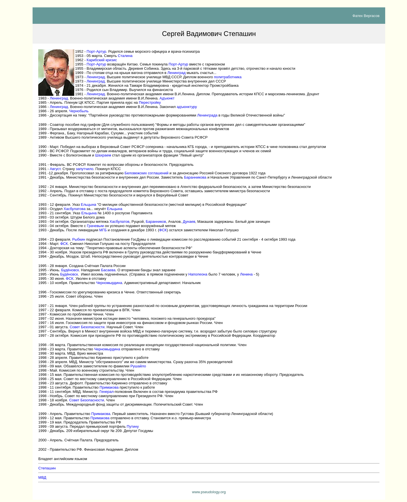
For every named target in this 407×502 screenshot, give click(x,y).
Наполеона (197, 274)
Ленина (246, 274)
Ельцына (88, 204)
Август (55, 169)
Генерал (106, 391)
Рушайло (138, 366)
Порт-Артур (96, 51)
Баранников (156, 221)
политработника (227, 77)
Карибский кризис (102, 60)
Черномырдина (109, 283)
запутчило (84, 169)
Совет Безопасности (87, 327)
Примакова (109, 387)
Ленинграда (207, 115)
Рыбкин (78, 239)
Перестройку (150, 102)
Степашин (47, 468)
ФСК (163, 230)
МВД (42, 477)
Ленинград (176, 73)
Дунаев (189, 221)
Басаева (108, 270)
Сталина (125, 56)
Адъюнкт (166, 98)
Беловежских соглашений (147, 173)
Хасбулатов (119, 221)
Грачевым (95, 226)
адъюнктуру (187, 107)
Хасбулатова (75, 209)
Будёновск (70, 270)
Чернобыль (79, 111)
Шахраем (103, 155)
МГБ (102, 230)
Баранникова (195, 177)
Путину (133, 426)
